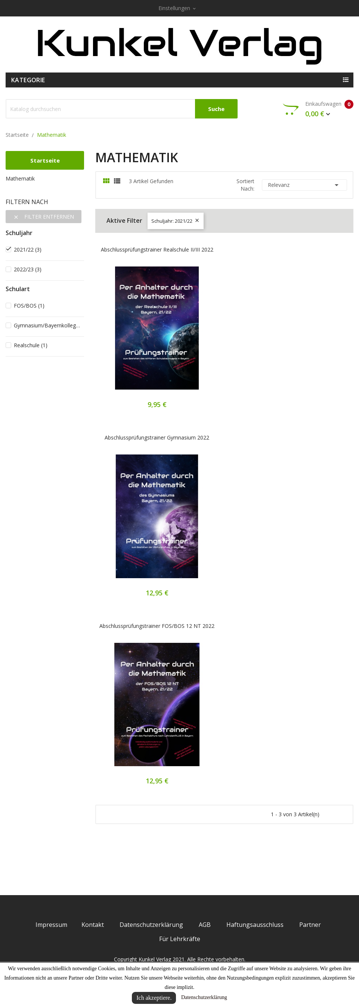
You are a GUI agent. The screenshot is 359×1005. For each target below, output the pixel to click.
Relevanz (304, 185)
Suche (216, 108)
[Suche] (122, 108)
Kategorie (28, 80)
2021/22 (27, 249)
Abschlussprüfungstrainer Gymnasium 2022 (157, 437)
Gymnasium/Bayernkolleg (47, 325)
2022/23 (27, 269)
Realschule (30, 345)
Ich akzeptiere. (153, 998)
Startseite (45, 160)
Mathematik (20, 178)
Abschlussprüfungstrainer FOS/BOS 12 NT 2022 (156, 625)
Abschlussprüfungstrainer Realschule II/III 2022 (157, 249)
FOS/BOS (29, 305)
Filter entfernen (43, 216)
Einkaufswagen (318, 109)
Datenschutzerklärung (204, 997)
